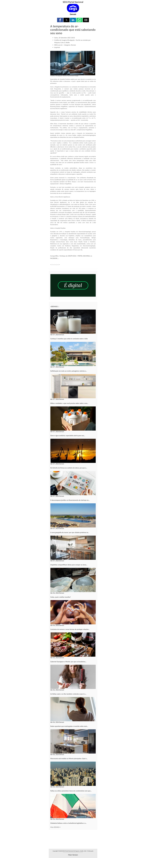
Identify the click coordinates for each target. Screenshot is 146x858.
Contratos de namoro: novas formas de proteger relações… (70, 629)
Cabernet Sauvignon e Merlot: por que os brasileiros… (68, 662)
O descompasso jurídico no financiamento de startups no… (70, 500)
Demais (73, 14)
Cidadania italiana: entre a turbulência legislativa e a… (68, 823)
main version (73, 855)
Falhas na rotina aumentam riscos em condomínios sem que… (71, 791)
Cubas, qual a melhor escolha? (60, 597)
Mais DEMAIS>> (55, 827)
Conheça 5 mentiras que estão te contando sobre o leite (69, 339)
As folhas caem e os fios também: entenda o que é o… (68, 694)
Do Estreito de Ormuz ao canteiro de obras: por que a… (68, 468)
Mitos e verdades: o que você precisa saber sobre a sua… (69, 403)
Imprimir (57, 47)
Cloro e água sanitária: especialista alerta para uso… (67, 436)
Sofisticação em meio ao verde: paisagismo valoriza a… (68, 371)
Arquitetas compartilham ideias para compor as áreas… (68, 565)
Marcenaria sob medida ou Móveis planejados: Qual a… (69, 758)
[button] (60, 20)
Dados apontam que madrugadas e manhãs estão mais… (69, 726)
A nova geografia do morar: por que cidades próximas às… (69, 532)
